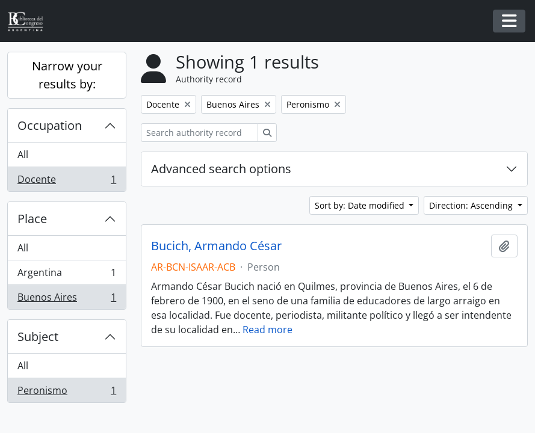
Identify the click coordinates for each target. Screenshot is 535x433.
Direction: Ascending (472, 205)
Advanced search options (221, 169)
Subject (37, 336)
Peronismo (66, 392)
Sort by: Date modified (361, 205)
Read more (267, 329)
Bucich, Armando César (216, 246)
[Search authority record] (199, 132)
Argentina (66, 275)
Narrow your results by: (67, 75)
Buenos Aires (66, 299)
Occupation (49, 125)
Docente (66, 181)
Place (32, 218)
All (22, 154)
